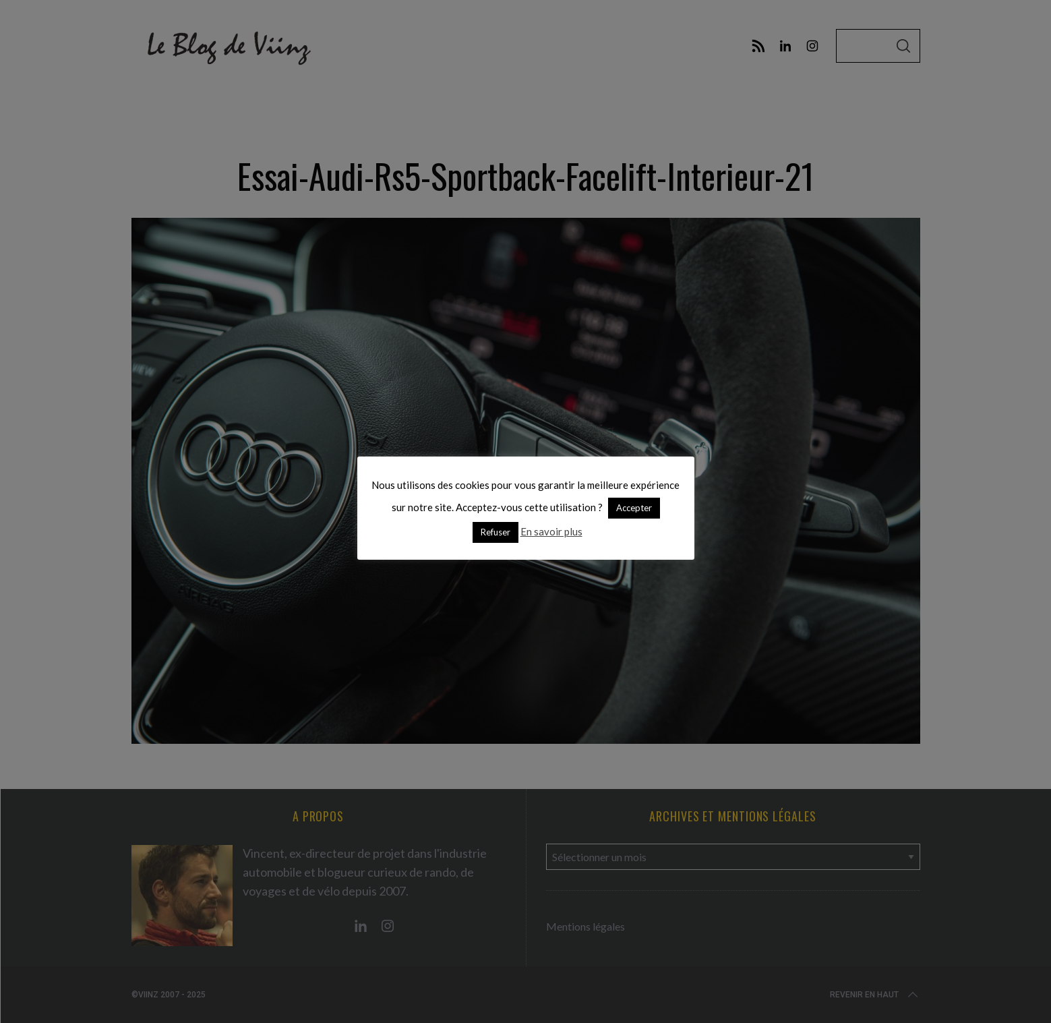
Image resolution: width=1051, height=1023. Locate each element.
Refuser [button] (495, 532)
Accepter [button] (634, 507)
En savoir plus (551, 531)
